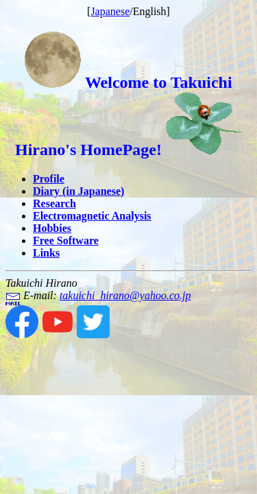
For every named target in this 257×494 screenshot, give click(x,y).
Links (46, 253)
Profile (48, 179)
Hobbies (52, 228)
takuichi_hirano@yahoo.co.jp (125, 295)
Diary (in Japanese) (78, 191)
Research (54, 203)
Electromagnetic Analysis (92, 216)
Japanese (110, 11)
